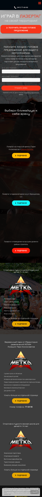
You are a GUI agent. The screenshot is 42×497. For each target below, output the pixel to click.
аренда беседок (27, 149)
